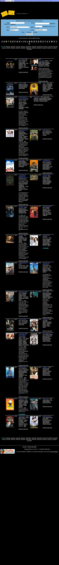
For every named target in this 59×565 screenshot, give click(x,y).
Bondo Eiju (21, 400)
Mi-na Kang (24, 268)
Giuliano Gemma (47, 181)
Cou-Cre (44, 48)
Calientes (45, 319)
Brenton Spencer (47, 420)
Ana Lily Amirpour (23, 182)
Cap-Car (13, 46)
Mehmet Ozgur (46, 375)
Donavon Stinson (23, 424)
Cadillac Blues (46, 235)
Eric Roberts (22, 65)
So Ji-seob (24, 322)
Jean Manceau (46, 209)
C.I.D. (44, 83)
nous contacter (54, 451)
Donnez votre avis (23, 72)
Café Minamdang (23, 262)
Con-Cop (33, 48)
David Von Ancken (23, 369)
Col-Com (23, 48)
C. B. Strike (41, 60)
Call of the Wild (46, 416)
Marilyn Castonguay (23, 104)
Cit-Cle (8, 48)
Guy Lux (45, 212)
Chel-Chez (40, 46)
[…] (39, 78)
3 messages (22, 414)
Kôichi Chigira (46, 268)
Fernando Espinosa (45, 321)
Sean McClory (46, 339)
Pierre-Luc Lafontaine (23, 166)
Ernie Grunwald (22, 422)
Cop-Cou (39, 48)
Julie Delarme (46, 295)
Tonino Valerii (46, 178)
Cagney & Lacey (23, 291)
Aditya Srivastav (46, 90)
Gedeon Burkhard (23, 210)
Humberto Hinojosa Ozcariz (47, 163)
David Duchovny (23, 372)
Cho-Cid (55, 46)
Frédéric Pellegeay (47, 297)
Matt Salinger (46, 243)
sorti (25, 141)
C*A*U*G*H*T (46, 130)
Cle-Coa (13, 48)
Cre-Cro (49, 48)
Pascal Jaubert (43, 101)
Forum (28, 0)
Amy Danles (26, 344)
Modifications (44, 0)
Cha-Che (34, 46)
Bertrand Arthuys (47, 293)
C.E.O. (20, 83)
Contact (50, 0)
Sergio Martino (46, 177)
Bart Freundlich (23, 371)
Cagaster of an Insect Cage (46, 263)
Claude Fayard (46, 208)
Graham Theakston (21, 237)
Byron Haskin (46, 337)
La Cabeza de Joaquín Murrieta (47, 160)
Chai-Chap (28, 46)
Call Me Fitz (22, 416)
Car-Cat (18, 46)
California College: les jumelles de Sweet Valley (23, 335)
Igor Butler (36, 101)
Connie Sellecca (47, 241)
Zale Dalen (45, 418)
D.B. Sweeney (22, 66)
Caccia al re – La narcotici (23, 207)
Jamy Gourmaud (22, 138)
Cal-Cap (8, 46)
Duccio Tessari (46, 180)
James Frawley (22, 295)
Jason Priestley (22, 419)
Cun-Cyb (29, 49)
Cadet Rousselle (47, 206)
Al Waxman (22, 298)
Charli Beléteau (43, 98)
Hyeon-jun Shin (23, 323)
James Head (49, 417)
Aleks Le (45, 269)
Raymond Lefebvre (47, 214)
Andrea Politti (46, 326)
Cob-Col (18, 48)
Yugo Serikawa (23, 400)
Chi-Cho (50, 46)
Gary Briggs (22, 88)
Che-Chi (45, 46)
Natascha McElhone (21, 374)
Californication (22, 367)
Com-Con (28, 48)
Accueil (16, 0)
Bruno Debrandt (47, 294)
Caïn (44, 291)
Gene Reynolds (47, 239)
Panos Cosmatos (23, 183)
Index (20, 0)
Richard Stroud (23, 239)
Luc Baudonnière (22, 131)
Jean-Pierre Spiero (47, 211)
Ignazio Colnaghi (23, 404)
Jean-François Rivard (22, 103)
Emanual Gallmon (23, 85)
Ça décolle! (21, 160)
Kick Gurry (48, 131)
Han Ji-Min (21, 324)
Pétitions (32, 0)
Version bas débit (31, 446)
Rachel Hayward (47, 424)
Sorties (24, 0)
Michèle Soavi (22, 209)
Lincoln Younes (46, 134)
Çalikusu (45, 367)
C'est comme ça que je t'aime (23, 97)
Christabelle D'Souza (47, 85)
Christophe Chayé (21, 135)
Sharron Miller (46, 240)
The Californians (47, 333)
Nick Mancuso (46, 421)
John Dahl (25, 370)
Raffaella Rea (22, 211)
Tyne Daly (25, 297)
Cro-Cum (54, 48)
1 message (46, 248)
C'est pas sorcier (23, 130)
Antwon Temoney (23, 84)
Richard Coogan (47, 338)
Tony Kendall (46, 183)
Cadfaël (21, 235)
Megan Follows (46, 244)
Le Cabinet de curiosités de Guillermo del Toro (23, 176)
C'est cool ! (36, 97)
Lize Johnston (22, 188)
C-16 (20, 59)
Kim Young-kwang (47, 399)
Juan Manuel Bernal (47, 167)
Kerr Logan (46, 65)
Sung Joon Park (47, 402)
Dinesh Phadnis (47, 87)
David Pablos (46, 165)
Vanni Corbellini (47, 182)
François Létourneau (22, 106)
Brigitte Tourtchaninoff (44, 99)
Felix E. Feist (49, 334)
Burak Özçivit (46, 373)
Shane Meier (46, 422)
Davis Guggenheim (22, 62)
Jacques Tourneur (47, 335)
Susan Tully (41, 62)
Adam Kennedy (47, 341)
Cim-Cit (4, 48)
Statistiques (38, 0)
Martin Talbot (22, 161)
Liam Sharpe (46, 166)
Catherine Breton (23, 133)
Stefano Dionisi (23, 212)
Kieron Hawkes (46, 63)
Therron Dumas (23, 87)
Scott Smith (22, 417)
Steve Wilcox (46, 169)
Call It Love (45, 398)
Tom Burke (41, 64)
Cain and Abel (22, 319)
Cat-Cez (23, 46)
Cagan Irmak (46, 368)
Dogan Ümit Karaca (46, 370)
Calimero (21, 398)
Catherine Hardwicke (21, 185)
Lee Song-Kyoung (47, 400)
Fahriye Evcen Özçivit (47, 372)
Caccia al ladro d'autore (46, 175)
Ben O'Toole (46, 132)
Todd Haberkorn (46, 270)
